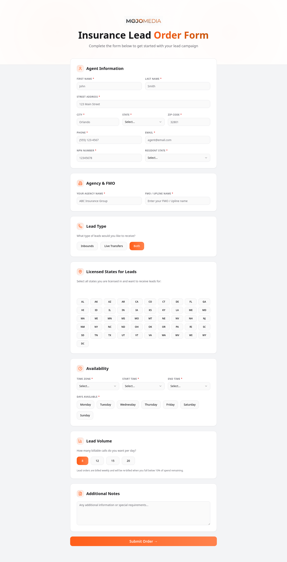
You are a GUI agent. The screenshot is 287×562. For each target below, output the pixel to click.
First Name (85, 78)
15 (112, 461)
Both (137, 246)
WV (177, 335)
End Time (175, 379)
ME (191, 310)
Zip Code (175, 114)
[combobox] (143, 122)
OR (163, 327)
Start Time (130, 379)
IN (123, 310)
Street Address (88, 96)
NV (177, 318)
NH (191, 318)
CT (163, 301)
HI (82, 310)
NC (109, 327)
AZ (109, 301)
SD (82, 335)
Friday (169, 404)
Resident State (156, 150)
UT (123, 335)
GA (204, 301)
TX (109, 335)
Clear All (103, 291)
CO (150, 301)
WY (204, 335)
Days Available (88, 396)
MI (96, 318)
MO (137, 318)
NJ (204, 318)
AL (82, 301)
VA (150, 335)
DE (177, 301)
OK (150, 327)
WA (164, 335)
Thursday (149, 404)
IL (110, 310)
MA (83, 318)
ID (96, 310)
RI (191, 327)
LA (177, 310)
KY (163, 310)
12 (97, 461)
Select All (85, 291)
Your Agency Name (91, 193)
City (81, 114)
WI (190, 335)
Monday (84, 404)
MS (123, 318)
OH (137, 327)
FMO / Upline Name (159, 193)
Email (150, 132)
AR (123, 301)
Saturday (188, 404)
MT (150, 318)
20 (128, 461)
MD (204, 310)
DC (82, 343)
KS (150, 310)
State (127, 114)
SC (204, 327)
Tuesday (104, 404)
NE (163, 318)
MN (110, 318)
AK (96, 301)
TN (96, 335)
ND (123, 327)
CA (136, 301)
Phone (82, 132)
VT (136, 335)
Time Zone (85, 379)
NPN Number (86, 150)
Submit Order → (144, 541)
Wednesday (126, 404)
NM (83, 327)
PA (177, 327)
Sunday (83, 415)
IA (137, 310)
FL (191, 301)
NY (96, 327)
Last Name (153, 78)
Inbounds (87, 246)
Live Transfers (113, 246)
